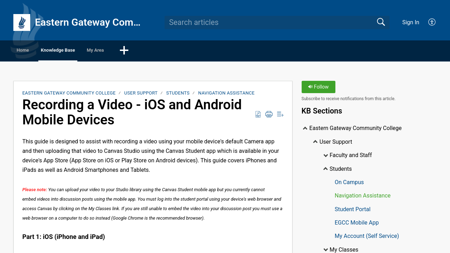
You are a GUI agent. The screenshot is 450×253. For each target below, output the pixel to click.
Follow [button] (318, 89)
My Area (142, 51)
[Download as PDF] (258, 116)
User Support (141, 94)
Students (178, 94)
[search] (277, 22)
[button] (180, 51)
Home (33, 51)
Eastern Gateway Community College (69, 94)
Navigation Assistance (226, 94)
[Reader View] (280, 116)
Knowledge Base (86, 51)
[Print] (268, 116)
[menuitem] (428, 22)
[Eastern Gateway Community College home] (21, 22)
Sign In (410, 22)
